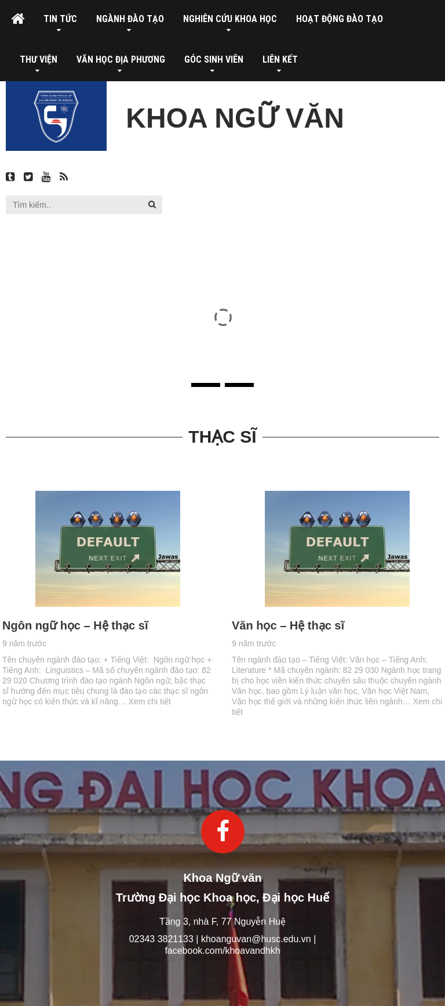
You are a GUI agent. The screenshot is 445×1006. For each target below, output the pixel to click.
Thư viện (38, 59)
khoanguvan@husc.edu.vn (256, 939)
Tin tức (60, 18)
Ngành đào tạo (130, 18)
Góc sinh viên (213, 59)
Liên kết (280, 59)
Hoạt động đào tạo (339, 18)
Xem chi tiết (124, 701)
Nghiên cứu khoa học (230, 18)
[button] (152, 204)
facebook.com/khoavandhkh (222, 951)
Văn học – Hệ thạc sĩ (314, 625)
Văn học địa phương (120, 59)
